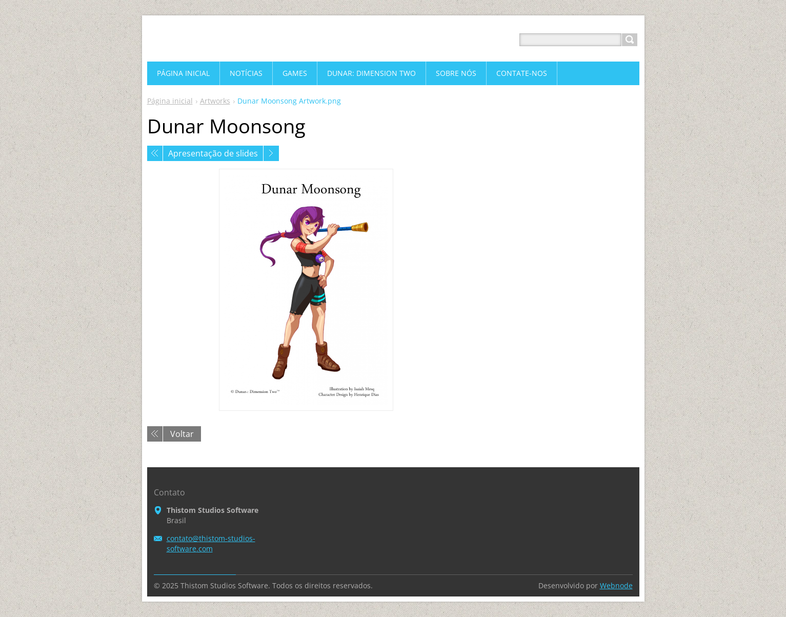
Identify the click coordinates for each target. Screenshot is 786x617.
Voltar (182, 434)
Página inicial (170, 101)
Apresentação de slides (213, 153)
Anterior (155, 153)
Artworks (215, 101)
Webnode (616, 585)
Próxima (271, 153)
